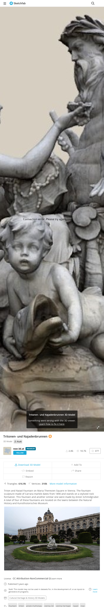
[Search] (92, 3)
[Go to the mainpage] (18, 3)
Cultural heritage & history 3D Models (27, 598)
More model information (63, 483)
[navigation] (4, 3)
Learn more (55, 578)
